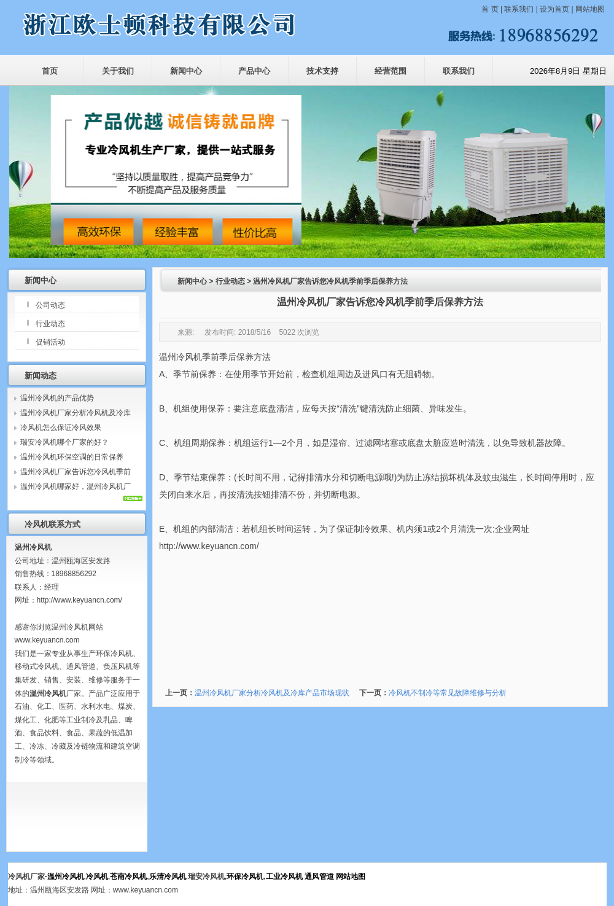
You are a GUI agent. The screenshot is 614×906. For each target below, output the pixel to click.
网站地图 (590, 9)
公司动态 (50, 305)
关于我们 (118, 71)
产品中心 (254, 71)
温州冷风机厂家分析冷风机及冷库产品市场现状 (272, 693)
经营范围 (390, 71)
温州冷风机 (180, 357)
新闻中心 (186, 71)
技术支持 (322, 71)
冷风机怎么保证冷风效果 (60, 427)
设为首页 (554, 9)
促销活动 (50, 342)
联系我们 (519, 9)
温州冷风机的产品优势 (57, 398)
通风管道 (319, 876)
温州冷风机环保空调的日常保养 (71, 457)
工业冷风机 (284, 876)
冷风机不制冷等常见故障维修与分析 (448, 693)
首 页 (490, 9)
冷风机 (97, 876)
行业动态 (50, 323)
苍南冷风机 (128, 876)
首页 (50, 71)
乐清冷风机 (167, 876)
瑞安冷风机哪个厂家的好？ (64, 442)
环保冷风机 (245, 876)
